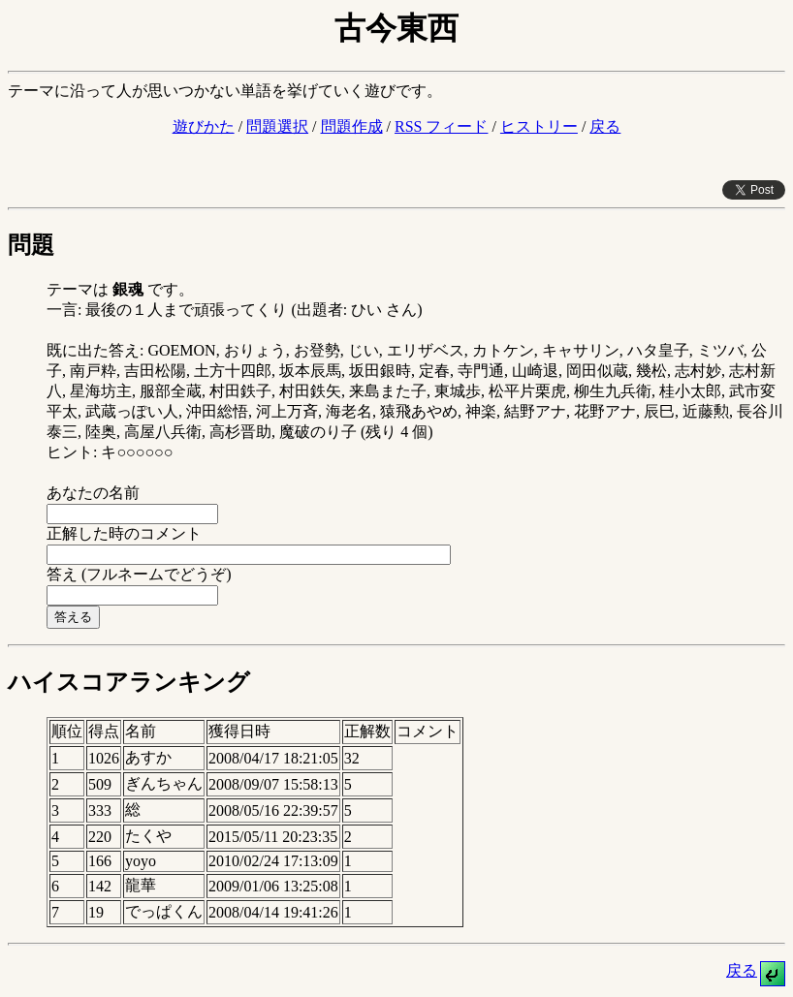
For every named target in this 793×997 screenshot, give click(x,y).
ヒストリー (539, 126)
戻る (604, 126)
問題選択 (277, 126)
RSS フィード (441, 126)
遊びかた (204, 126)
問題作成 (352, 126)
